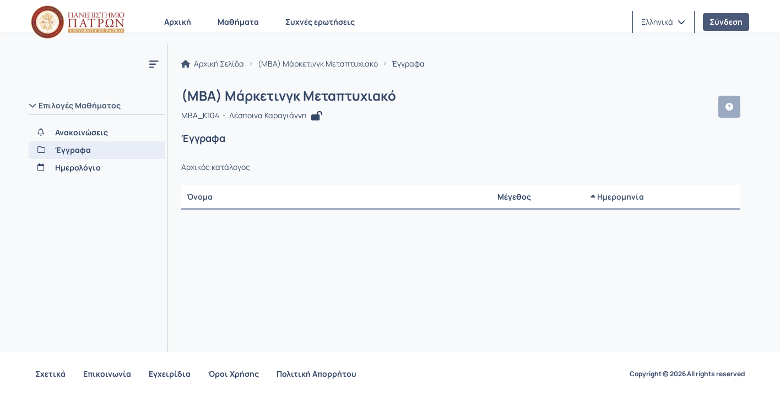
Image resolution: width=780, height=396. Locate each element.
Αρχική (177, 21)
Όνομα (200, 196)
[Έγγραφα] (97, 150)
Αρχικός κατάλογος (215, 167)
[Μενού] (153, 64)
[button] (663, 22)
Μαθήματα (238, 21)
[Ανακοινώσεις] (97, 132)
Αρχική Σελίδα (212, 63)
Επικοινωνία (107, 374)
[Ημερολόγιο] (97, 168)
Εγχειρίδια (170, 374)
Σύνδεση (726, 21)
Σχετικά (50, 374)
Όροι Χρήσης (233, 374)
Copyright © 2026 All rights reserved (687, 374)
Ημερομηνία (617, 196)
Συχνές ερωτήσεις (320, 21)
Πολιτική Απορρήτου (316, 374)
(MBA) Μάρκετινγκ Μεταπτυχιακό (318, 63)
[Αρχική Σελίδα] (77, 22)
